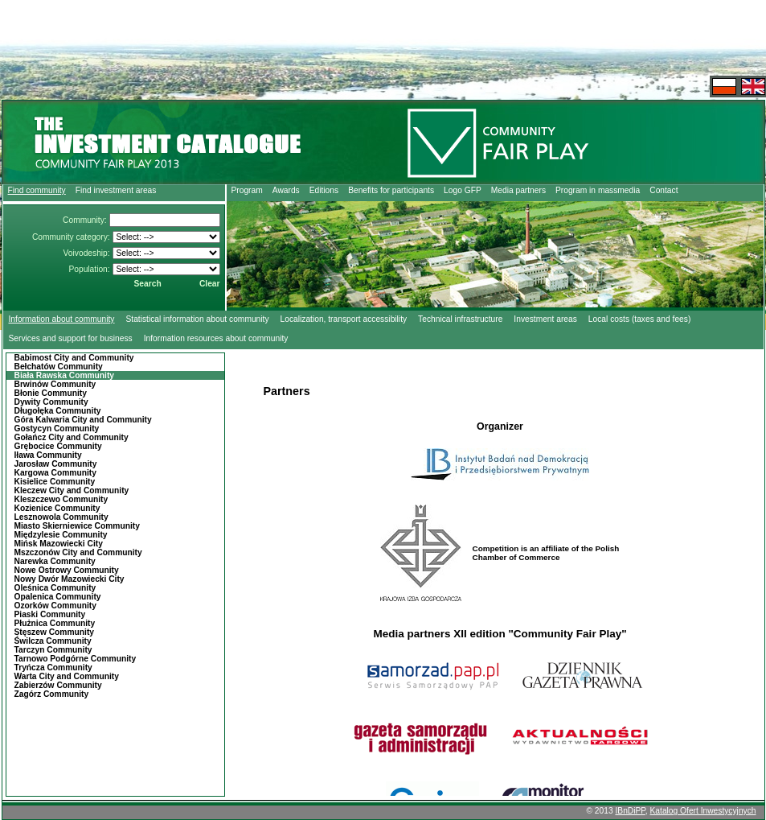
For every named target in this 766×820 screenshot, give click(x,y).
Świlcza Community (53, 641)
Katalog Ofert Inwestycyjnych (703, 810)
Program (247, 190)
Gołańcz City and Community (71, 437)
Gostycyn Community (57, 428)
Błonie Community (50, 393)
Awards (286, 190)
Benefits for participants (391, 190)
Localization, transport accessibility (344, 319)
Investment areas (545, 319)
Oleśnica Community (55, 587)
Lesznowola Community (61, 517)
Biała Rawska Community (64, 375)
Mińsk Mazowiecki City (58, 543)
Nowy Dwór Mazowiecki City (69, 579)
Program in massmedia (597, 190)
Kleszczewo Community (61, 499)
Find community (37, 190)
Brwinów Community (55, 384)
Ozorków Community (55, 605)
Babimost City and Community (74, 357)
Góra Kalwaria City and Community (83, 419)
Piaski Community (50, 614)
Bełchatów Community (58, 366)
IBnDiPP (630, 810)
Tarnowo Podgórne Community (75, 658)
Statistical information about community (196, 319)
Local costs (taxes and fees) (639, 319)
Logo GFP (462, 190)
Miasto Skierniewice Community (77, 525)
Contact (663, 190)
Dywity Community (51, 402)
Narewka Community (55, 561)
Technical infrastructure (460, 319)
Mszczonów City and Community (78, 552)
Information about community (62, 319)
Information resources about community (216, 338)
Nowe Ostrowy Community (66, 570)
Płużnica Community (55, 623)
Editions (323, 190)
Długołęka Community (57, 410)
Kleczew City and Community (71, 490)
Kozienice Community (57, 508)
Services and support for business (71, 338)
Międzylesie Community (61, 534)
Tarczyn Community (53, 649)
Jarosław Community (55, 463)
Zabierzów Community (58, 685)
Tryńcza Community (53, 667)
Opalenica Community (57, 596)
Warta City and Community (66, 676)
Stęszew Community (54, 632)
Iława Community (48, 455)
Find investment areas (116, 190)
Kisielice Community (55, 481)
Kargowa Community (55, 472)
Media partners (518, 190)
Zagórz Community (51, 694)
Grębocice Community (58, 446)
